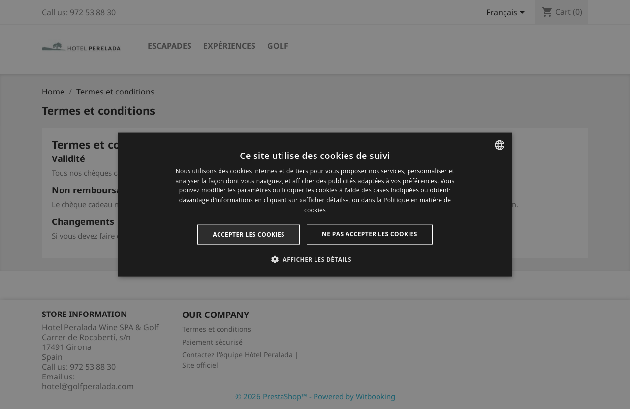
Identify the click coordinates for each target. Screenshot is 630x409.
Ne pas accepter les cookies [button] (369, 233)
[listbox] (499, 145)
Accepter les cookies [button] (248, 234)
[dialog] (315, 204)
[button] (315, 259)
